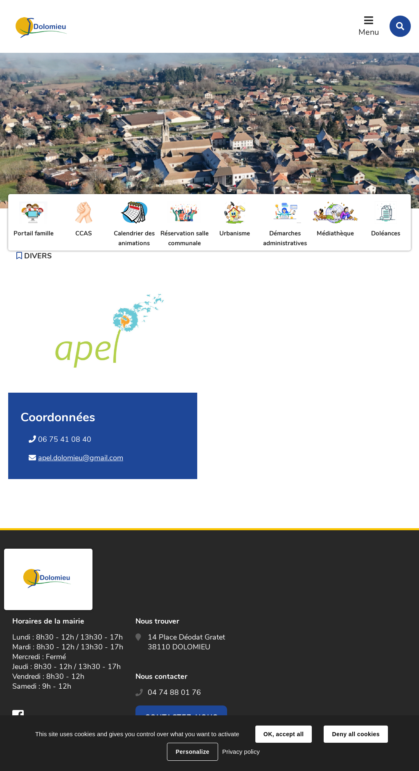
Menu (368, 32)
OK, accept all (284, 734)
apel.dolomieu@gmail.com (80, 458)
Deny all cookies (355, 734)
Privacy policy (241, 751)
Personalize (192, 751)
